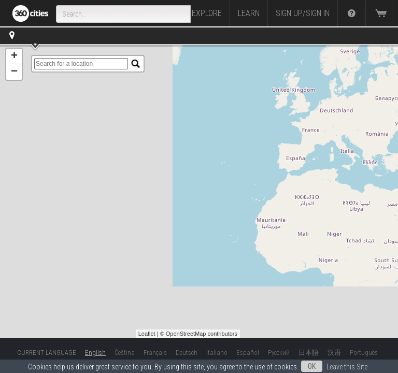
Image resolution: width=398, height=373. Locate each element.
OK (312, 366)
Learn (249, 13)
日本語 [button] (308, 352)
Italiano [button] (217, 352)
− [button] (14, 72)
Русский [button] (279, 352)
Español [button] (247, 352)
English (95, 352)
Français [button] (155, 352)
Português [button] (364, 352)
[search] (81, 63)
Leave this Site (346, 367)
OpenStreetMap (186, 334)
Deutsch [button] (186, 352)
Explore (207, 13)
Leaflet (146, 334)
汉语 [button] (334, 352)
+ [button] (14, 56)
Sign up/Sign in (303, 13)
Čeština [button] (125, 352)
